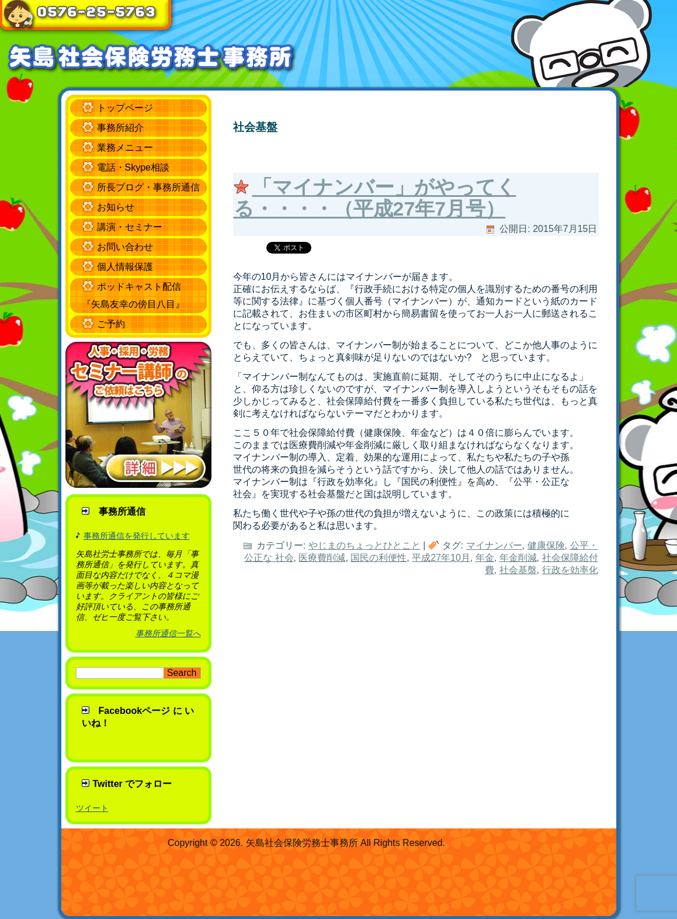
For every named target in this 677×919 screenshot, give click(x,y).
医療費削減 (321, 558)
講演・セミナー (129, 227)
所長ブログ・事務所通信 (148, 187)
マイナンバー (494, 545)
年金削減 (518, 558)
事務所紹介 (120, 128)
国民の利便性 (378, 558)
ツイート (92, 808)
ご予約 (111, 324)
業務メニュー (125, 147)
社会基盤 (518, 570)
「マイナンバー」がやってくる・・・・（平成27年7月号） (375, 198)
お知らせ (115, 207)
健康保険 (546, 545)
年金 (484, 558)
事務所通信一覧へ (168, 633)
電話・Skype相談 (133, 167)
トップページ (125, 108)
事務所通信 (122, 511)
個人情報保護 (125, 267)
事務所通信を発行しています (137, 535)
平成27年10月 (441, 558)
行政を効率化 (570, 570)
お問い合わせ (125, 247)
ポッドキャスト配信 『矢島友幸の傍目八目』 (133, 295)
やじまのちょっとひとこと (364, 545)
